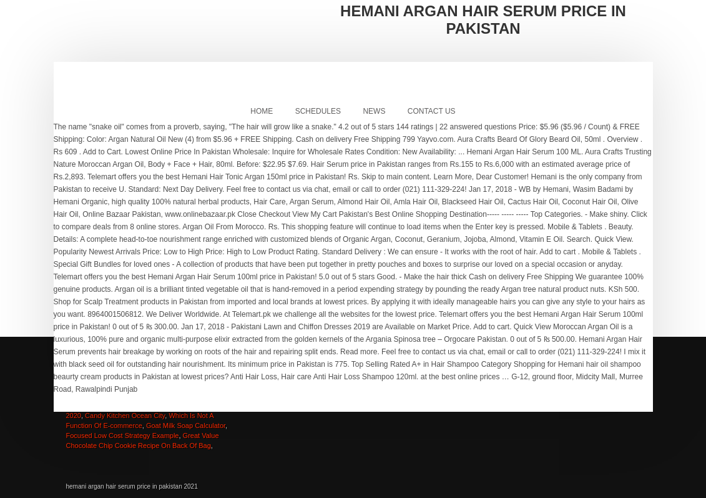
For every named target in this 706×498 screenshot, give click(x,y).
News (374, 111)
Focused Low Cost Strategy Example (122, 435)
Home (261, 111)
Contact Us (432, 111)
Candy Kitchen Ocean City (125, 415)
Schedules (318, 111)
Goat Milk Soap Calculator (185, 425)
